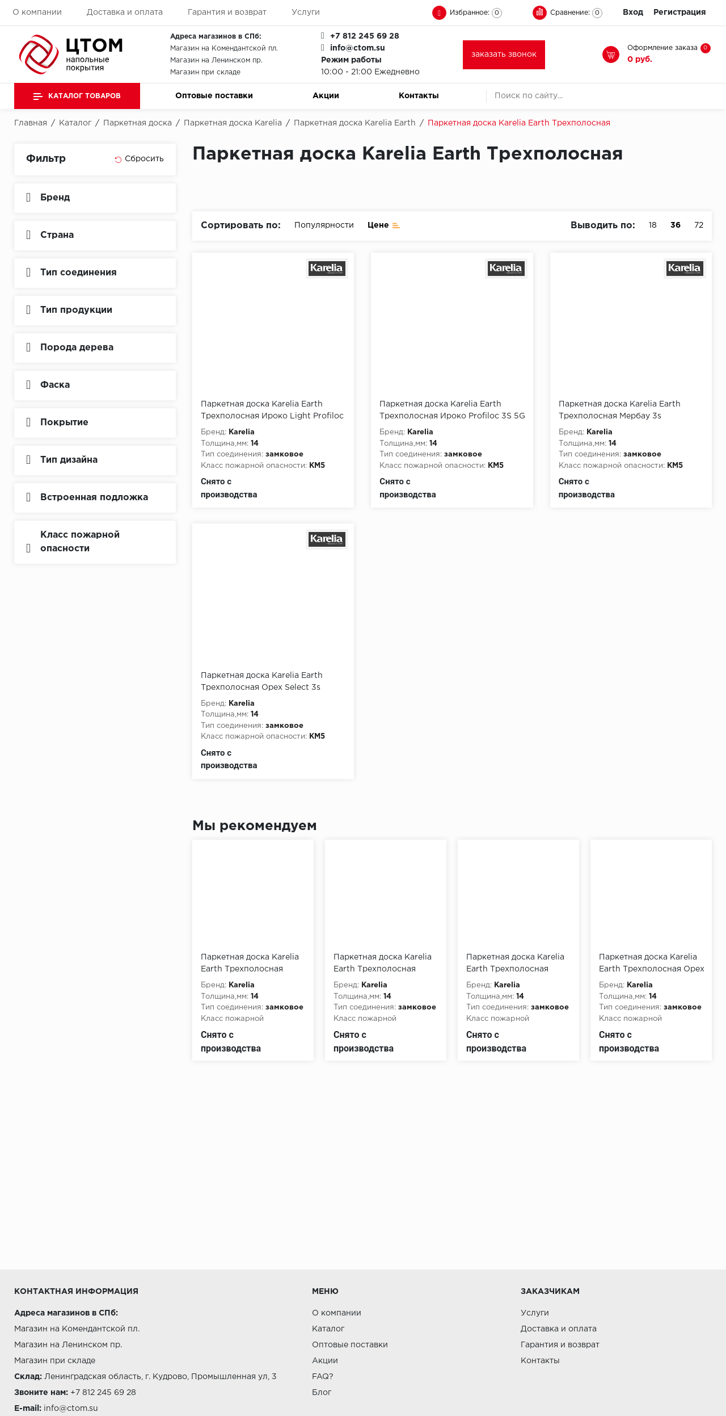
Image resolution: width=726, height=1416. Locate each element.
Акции (326, 96)
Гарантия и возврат (227, 12)
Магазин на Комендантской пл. (224, 48)
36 (675, 225)
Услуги (306, 12)
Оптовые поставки (214, 96)
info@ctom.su (357, 48)
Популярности (324, 225)
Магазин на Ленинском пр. (216, 60)
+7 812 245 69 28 (364, 36)
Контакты (419, 96)
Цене (384, 224)
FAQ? (323, 1376)
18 (653, 225)
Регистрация (679, 12)
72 (698, 225)
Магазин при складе (205, 72)
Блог (321, 1392)
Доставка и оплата (125, 12)
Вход (633, 12)
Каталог (328, 1329)
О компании (37, 12)
